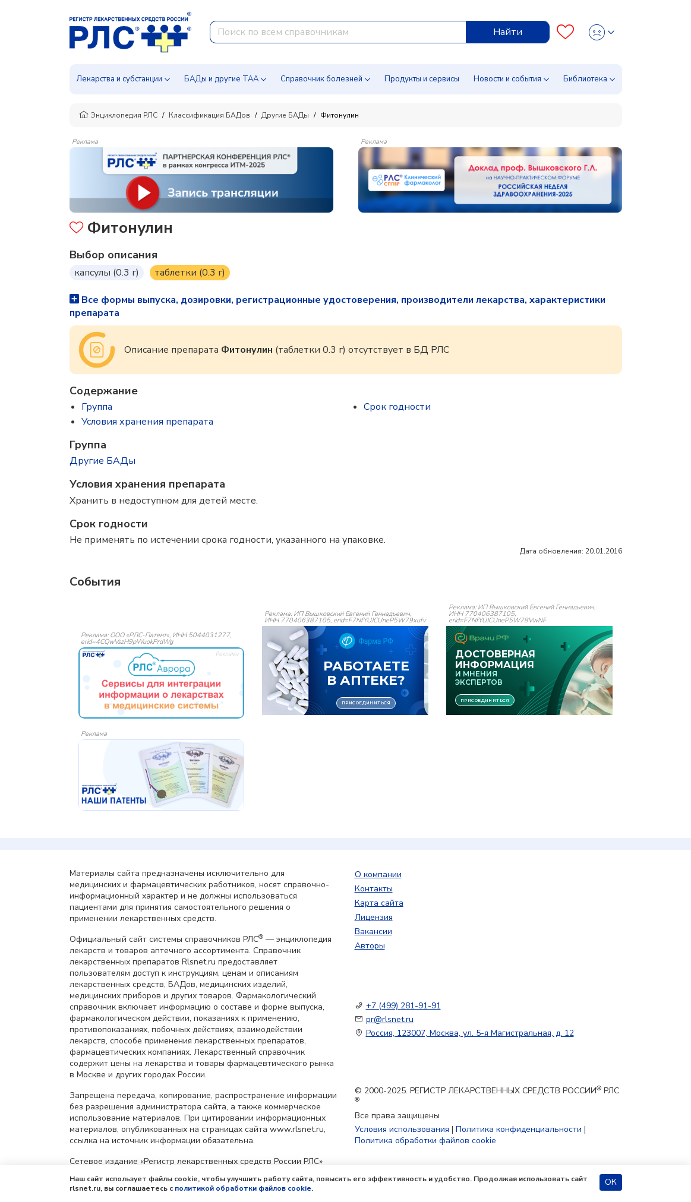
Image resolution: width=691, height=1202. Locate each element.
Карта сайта (379, 903)
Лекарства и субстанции (119, 79)
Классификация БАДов (209, 115)
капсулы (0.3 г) (106, 272)
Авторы (370, 945)
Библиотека (585, 79)
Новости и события (507, 79)
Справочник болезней (321, 79)
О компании (378, 874)
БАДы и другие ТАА (221, 79)
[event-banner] (161, 683)
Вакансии (373, 931)
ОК (611, 1182)
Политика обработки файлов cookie (425, 1140)
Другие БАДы (285, 115)
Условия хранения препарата (147, 421)
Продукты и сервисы (421, 79)
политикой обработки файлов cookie (243, 1188)
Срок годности (397, 406)
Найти (507, 32)
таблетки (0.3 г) (189, 272)
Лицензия (374, 917)
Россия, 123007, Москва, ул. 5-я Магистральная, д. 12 (470, 1033)
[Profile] (601, 32)
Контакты (374, 888)
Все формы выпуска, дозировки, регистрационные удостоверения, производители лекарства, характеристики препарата (337, 306)
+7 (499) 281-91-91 (403, 1005)
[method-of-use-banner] (201, 179)
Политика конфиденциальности (519, 1129)
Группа (96, 406)
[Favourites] (565, 32)
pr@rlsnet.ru (390, 1019)
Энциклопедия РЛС (118, 115)
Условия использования (402, 1129)
